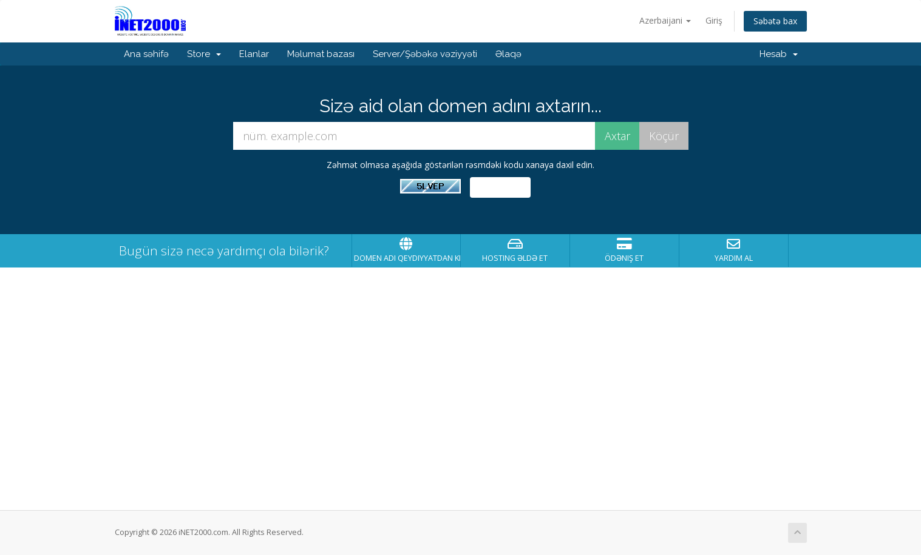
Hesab (779, 54)
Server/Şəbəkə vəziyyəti (425, 54)
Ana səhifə (146, 54)
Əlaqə (508, 54)
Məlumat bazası (321, 54)
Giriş (713, 20)
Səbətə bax (775, 21)
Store (204, 54)
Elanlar (254, 54)
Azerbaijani (665, 20)
